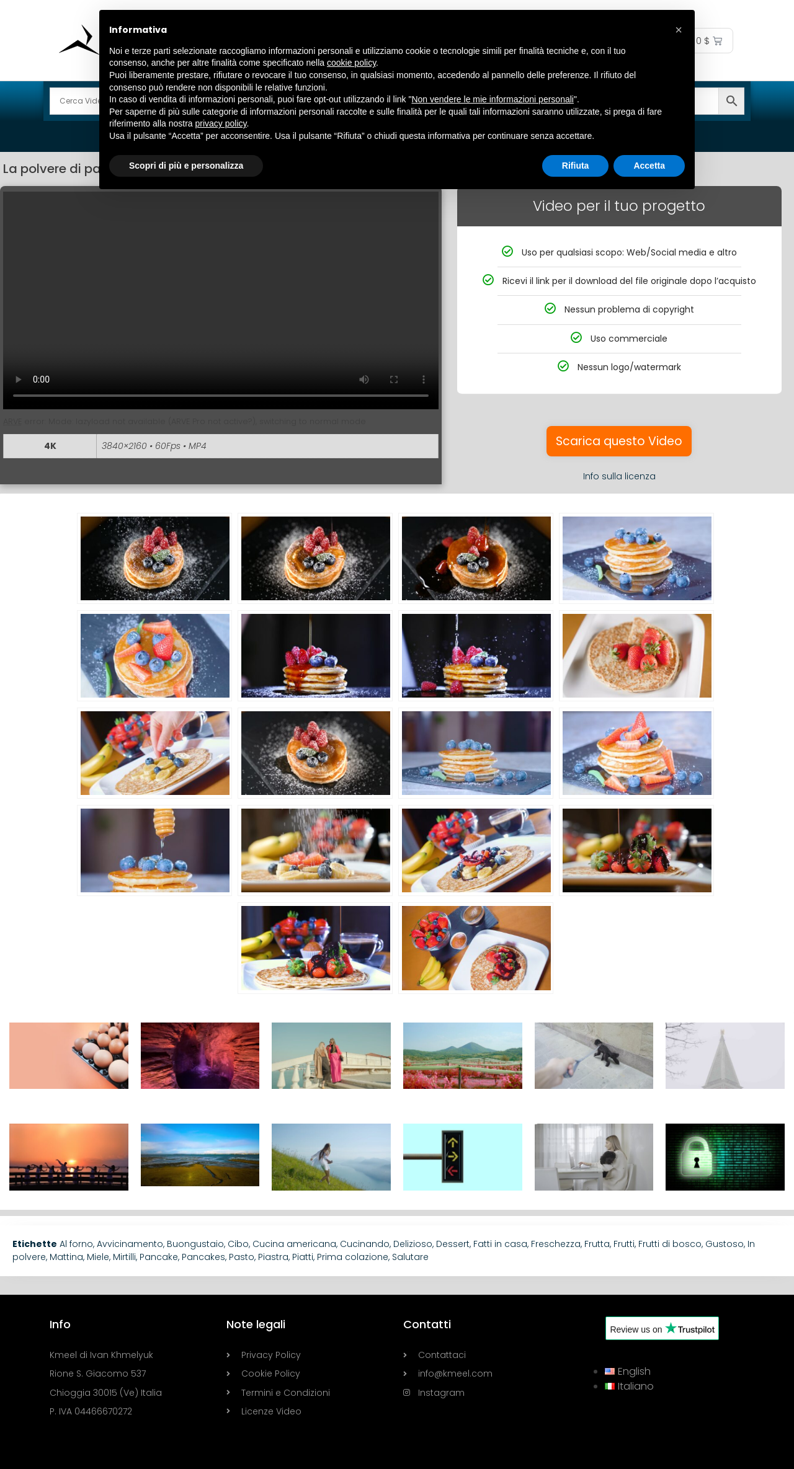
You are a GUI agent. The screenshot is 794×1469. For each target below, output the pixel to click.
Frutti (624, 1244)
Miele (98, 1257)
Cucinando (365, 1244)
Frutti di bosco (670, 1244)
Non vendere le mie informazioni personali (492, 99)
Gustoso (724, 1244)
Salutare (410, 1257)
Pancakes (203, 1257)
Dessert (453, 1244)
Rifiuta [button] (575, 166)
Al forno (76, 1244)
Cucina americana (294, 1244)
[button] (679, 30)
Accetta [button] (649, 166)
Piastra (273, 1257)
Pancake (159, 1257)
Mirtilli (124, 1257)
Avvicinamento (130, 1244)
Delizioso (412, 1244)
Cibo (238, 1244)
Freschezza (556, 1244)
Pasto (241, 1257)
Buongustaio (195, 1244)
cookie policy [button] (351, 63)
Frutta (597, 1244)
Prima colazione (352, 1257)
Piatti (302, 1257)
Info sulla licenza (619, 476)
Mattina (66, 1257)
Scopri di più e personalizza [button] (186, 166)
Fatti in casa (500, 1244)
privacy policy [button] (221, 123)
